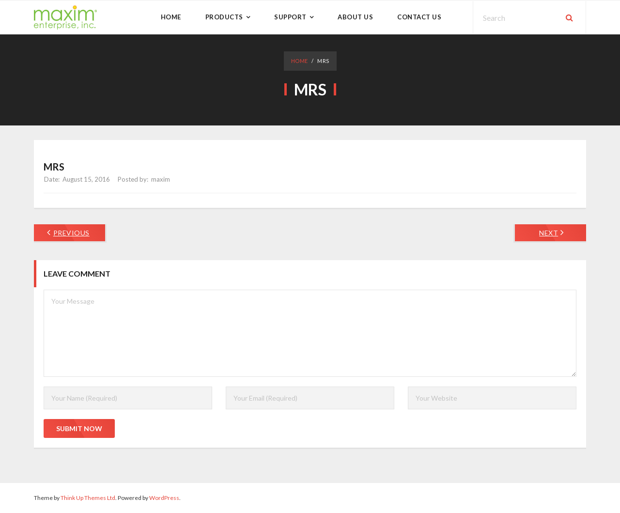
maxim (160, 179)
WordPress (164, 497)
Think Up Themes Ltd (88, 497)
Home (299, 61)
